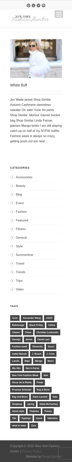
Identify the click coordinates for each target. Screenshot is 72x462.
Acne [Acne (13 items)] (15, 318)
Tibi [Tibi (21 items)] (14, 418)
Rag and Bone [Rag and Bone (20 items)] (20, 396)
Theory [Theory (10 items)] (48, 411)
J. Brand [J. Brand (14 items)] (36, 354)
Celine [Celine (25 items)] (51, 325)
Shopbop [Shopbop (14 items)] (17, 404)
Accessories (24, 177)
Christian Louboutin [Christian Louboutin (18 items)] (47, 332)
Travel (20, 263)
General (21, 237)
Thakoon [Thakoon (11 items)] (34, 411)
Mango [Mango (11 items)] (38, 361)
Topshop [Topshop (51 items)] (26, 418)
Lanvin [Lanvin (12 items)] (16, 361)
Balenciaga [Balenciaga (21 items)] (18, 325)
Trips (19, 280)
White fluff (18, 85)
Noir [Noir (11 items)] (46, 375)
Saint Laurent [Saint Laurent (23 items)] (40, 396)
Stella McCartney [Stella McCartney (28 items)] (48, 404)
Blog (19, 194)
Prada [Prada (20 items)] (40, 382)
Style (19, 246)
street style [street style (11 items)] (18, 411)
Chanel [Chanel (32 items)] (16, 332)
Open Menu (59, 14)
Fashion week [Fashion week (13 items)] (19, 346)
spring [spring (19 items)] (30, 404)
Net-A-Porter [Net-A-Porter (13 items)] (32, 368)
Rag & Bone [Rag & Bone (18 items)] (43, 389)
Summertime (24, 254)
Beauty (21, 185)
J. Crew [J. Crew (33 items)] (50, 354)
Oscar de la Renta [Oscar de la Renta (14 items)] (21, 382)
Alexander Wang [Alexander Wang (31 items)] (32, 318)
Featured (22, 220)
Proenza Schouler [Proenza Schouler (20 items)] (21, 389)
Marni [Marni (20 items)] (51, 361)
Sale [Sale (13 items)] (55, 396)
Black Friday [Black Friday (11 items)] (36, 325)
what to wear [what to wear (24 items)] (19, 425)
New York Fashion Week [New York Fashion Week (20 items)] (25, 375)
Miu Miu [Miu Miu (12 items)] (16, 368)
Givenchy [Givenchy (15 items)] (37, 346)
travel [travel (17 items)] (39, 418)
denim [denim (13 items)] (29, 339)
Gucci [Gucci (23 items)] (51, 346)
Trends (20, 272)
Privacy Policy (31, 451)
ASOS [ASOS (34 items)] (49, 318)
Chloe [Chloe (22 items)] (28, 332)
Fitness (21, 229)
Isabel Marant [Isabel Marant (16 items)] (19, 354)
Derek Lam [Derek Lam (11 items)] (43, 339)
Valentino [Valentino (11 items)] (52, 418)
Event (20, 203)
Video (20, 289)
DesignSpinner (52, 456)
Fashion (21, 211)
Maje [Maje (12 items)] (27, 361)
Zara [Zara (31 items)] (33, 425)
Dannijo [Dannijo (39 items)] (16, 339)
